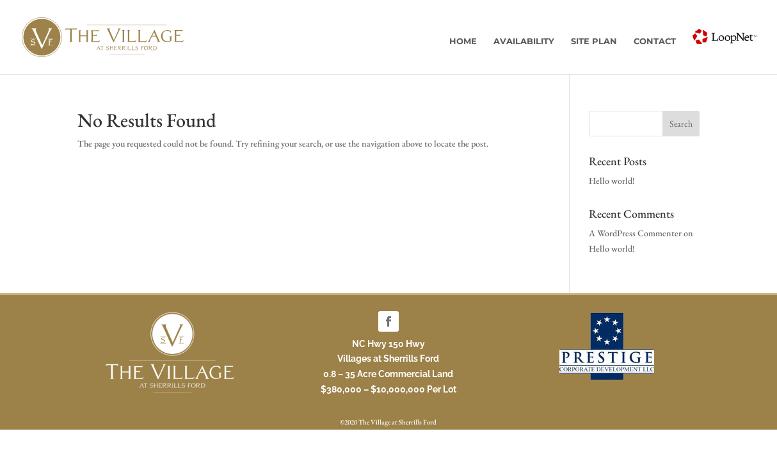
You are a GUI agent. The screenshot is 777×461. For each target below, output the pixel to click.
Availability (523, 41)
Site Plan (594, 41)
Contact (655, 41)
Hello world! (612, 180)
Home (463, 41)
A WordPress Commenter (635, 233)
